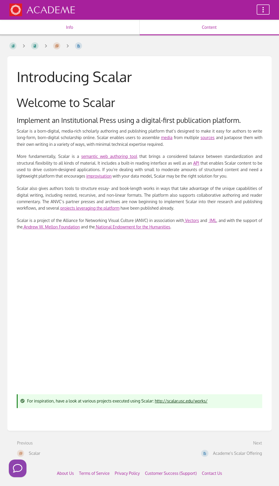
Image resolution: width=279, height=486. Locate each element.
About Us (65, 473)
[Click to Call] (17, 468)
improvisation (98, 175)
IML (212, 220)
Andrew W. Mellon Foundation (51, 226)
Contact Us (212, 473)
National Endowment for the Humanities (132, 226)
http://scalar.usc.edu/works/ (181, 400)
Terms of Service (94, 473)
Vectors (191, 220)
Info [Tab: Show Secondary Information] (69, 27)
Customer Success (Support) (171, 473)
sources (208, 137)
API (196, 163)
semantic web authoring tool (109, 156)
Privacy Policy (127, 473)
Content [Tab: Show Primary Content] (209, 27)
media (167, 137)
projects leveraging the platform (89, 208)
